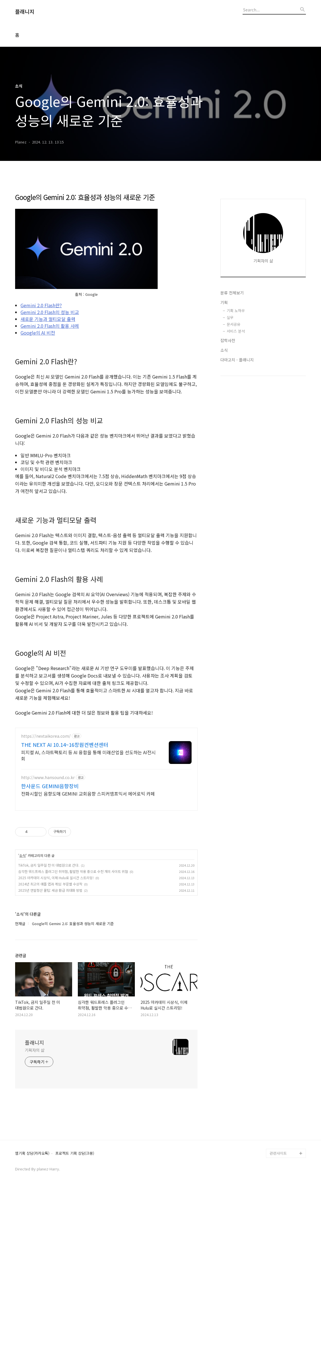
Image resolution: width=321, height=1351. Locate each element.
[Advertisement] (106, 226)
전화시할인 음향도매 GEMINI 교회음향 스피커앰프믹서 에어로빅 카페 (88, 953)
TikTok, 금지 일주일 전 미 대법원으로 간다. (48, 1024)
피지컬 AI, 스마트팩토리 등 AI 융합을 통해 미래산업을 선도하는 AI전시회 (88, 915)
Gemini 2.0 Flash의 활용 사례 (50, 405)
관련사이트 (278, 1313)
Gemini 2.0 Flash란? (41, 385)
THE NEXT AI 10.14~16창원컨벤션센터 (64, 904)
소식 (22, 1015)
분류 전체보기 (232, 364)
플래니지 (24, 12)
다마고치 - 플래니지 (237, 431)
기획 (224, 374)
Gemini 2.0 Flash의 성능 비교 (50, 392)
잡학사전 (227, 411)
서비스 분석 (236, 402)
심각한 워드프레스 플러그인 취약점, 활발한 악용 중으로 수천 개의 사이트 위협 (73, 1031)
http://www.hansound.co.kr (48, 937)
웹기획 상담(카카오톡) (32, 1313)
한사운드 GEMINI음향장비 (50, 945)
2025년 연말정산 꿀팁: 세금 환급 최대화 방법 (50, 1049)
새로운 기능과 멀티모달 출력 (48, 398)
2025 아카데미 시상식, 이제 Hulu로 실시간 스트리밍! (56, 1037)
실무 (230, 388)
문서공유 (233, 395)
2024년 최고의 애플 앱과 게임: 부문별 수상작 (50, 1043)
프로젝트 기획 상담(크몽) (74, 1313)
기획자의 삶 (34, 1210)
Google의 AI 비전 (38, 412)
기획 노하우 (236, 382)
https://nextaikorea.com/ (46, 895)
